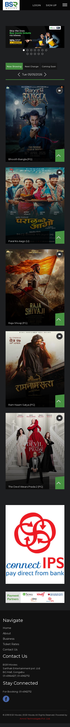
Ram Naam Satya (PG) (21, 404)
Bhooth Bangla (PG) (20, 159)
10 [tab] (35, 54)
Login (36, 5)
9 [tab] (31, 54)
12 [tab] (42, 54)
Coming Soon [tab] (49, 66)
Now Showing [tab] (14, 66)
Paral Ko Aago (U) (18, 241)
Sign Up (51, 5)
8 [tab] (28, 54)
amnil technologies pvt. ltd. (35, 718)
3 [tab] (31, 50)
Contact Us (10, 649)
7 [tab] (46, 50)
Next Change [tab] (31, 66)
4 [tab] (35, 50)
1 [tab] (24, 50)
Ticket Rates (11, 644)
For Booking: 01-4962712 (17, 691)
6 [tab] (42, 50)
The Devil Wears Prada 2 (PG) (25, 486)
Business (8, 638)
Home (7, 628)
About (7, 633)
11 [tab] (39, 54)
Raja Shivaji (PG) (17, 323)
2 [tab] (28, 50)
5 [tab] (39, 50)
